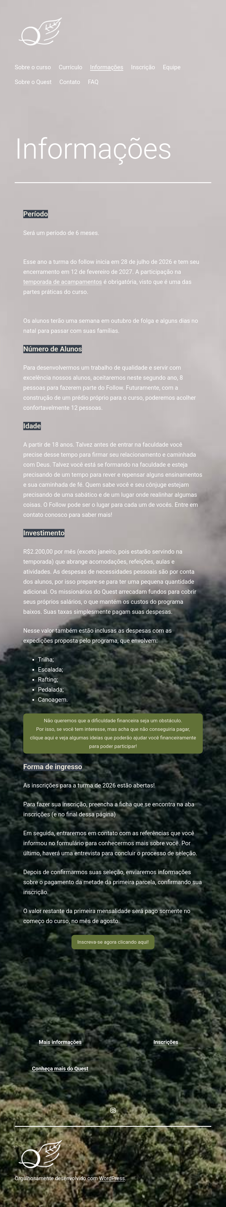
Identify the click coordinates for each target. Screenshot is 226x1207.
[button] (113, 733)
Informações (106, 67)
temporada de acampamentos (62, 281)
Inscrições (166, 1042)
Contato (69, 81)
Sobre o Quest (33, 81)
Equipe (171, 67)
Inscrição (143, 67)
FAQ (93, 81)
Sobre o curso (33, 67)
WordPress (112, 1178)
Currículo (70, 67)
